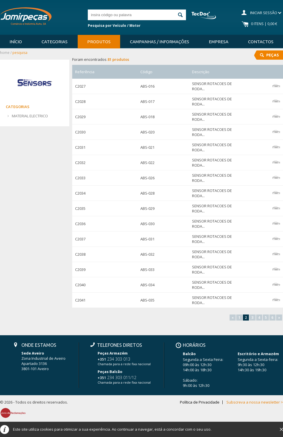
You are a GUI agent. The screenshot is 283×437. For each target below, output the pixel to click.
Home (5, 52)
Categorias (55, 41)
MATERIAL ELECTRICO (30, 115)
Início (16, 41)
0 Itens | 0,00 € (264, 23)
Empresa (218, 41)
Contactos (260, 41)
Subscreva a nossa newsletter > (254, 402)
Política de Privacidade (199, 402)
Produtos (99, 41)
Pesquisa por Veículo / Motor (114, 25)
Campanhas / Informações (159, 41)
